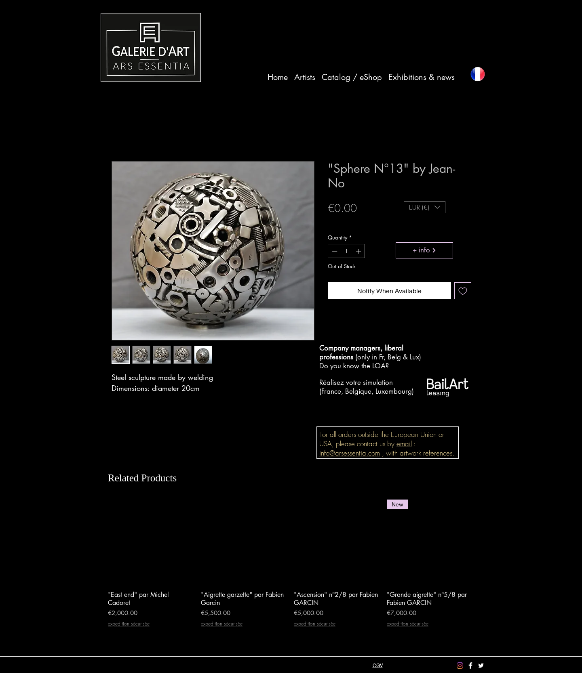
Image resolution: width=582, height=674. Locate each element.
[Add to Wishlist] (462, 290)
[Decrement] (334, 251)
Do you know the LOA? (354, 365)
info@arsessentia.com (349, 453)
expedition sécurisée (354, 221)
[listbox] (424, 207)
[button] (424, 207)
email (404, 443)
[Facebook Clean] (470, 665)
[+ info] (424, 250)
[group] (290, 567)
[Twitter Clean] (481, 665)
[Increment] (359, 251)
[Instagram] (460, 665)
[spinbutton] (346, 251)
